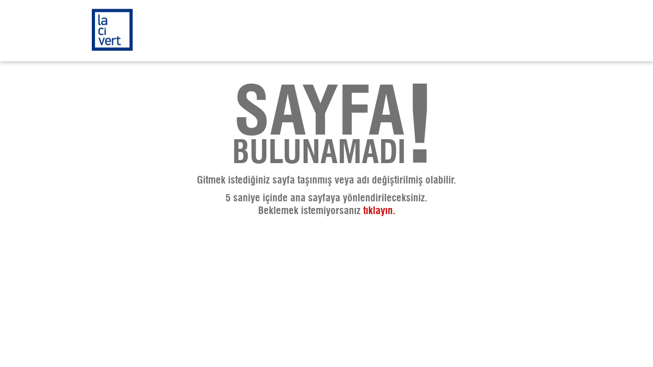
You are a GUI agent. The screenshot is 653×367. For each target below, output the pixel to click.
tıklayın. (379, 211)
